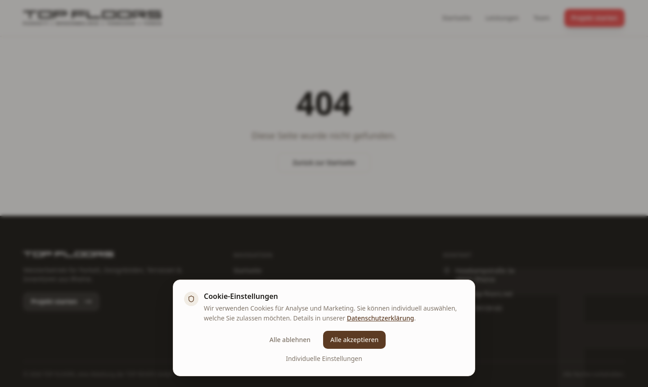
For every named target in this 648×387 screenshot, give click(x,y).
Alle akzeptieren (354, 339)
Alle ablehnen (290, 339)
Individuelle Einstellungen (324, 358)
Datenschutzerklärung (380, 318)
